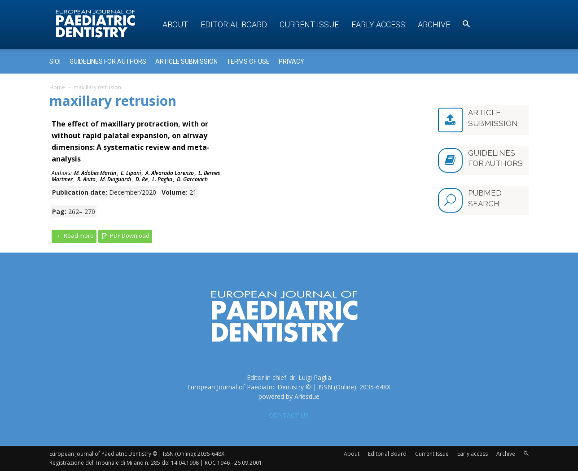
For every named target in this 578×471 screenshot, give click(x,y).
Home (57, 87)
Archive (434, 24)
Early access (378, 24)
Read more (74, 235)
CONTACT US (289, 415)
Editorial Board (234, 24)
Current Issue (309, 24)
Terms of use (248, 61)
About (175, 24)
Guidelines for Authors (108, 61)
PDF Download (125, 235)
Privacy (291, 61)
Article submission (186, 61)
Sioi (55, 61)
